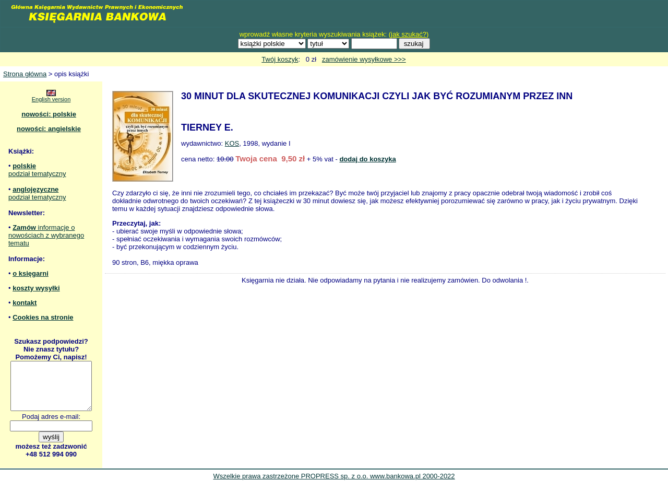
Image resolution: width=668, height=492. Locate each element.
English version (51, 99)
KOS (232, 143)
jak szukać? (408, 34)
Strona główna (24, 74)
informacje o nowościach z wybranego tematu (46, 235)
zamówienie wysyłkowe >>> (364, 59)
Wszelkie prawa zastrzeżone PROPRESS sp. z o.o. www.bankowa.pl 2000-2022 (334, 485)
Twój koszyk (279, 59)
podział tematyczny (37, 174)
